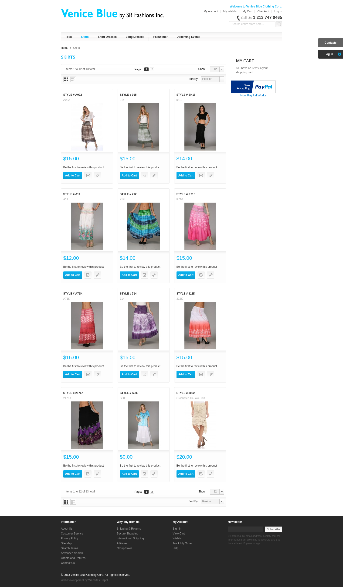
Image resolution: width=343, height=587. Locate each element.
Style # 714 (128, 293)
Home (64, 47)
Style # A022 (72, 94)
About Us (66, 528)
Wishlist (177, 538)
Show (201, 69)
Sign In (177, 528)
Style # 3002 (186, 393)
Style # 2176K (73, 393)
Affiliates (122, 543)
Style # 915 (128, 94)
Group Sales (124, 548)
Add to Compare (97, 175)
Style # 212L (129, 194)
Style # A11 (72, 194)
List (73, 79)
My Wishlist (230, 11)
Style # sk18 (186, 94)
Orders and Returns (73, 558)
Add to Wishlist (88, 175)
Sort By (193, 79)
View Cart (179, 533)
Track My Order (182, 543)
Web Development (72, 580)
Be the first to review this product (83, 167)
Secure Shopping (127, 533)
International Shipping (130, 538)
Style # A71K (72, 293)
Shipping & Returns (129, 528)
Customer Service (72, 533)
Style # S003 (129, 393)
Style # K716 (186, 194)
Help (176, 548)
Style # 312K (186, 293)
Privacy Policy (69, 538)
